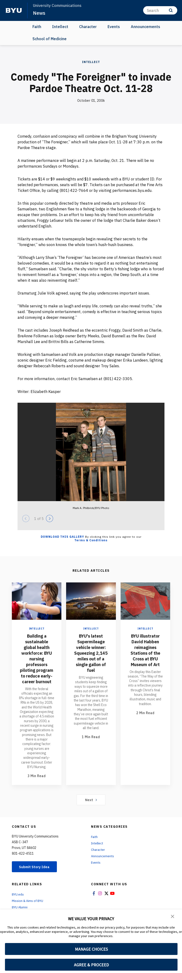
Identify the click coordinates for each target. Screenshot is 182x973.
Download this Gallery (62, 536)
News (39, 13)
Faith (36, 26)
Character (88, 26)
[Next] (49, 518)
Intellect (60, 26)
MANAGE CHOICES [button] (91, 949)
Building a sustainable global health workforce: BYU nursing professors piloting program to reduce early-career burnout (36, 661)
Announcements (145, 26)
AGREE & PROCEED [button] (91, 965)
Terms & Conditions (91, 540)
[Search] (160, 10)
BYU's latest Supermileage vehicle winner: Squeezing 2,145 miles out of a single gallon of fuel (91, 652)
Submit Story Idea (36, 872)
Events (114, 26)
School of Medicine (49, 38)
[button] (172, 916)
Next (91, 805)
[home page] (13, 10)
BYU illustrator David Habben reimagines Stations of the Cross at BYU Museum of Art (145, 649)
